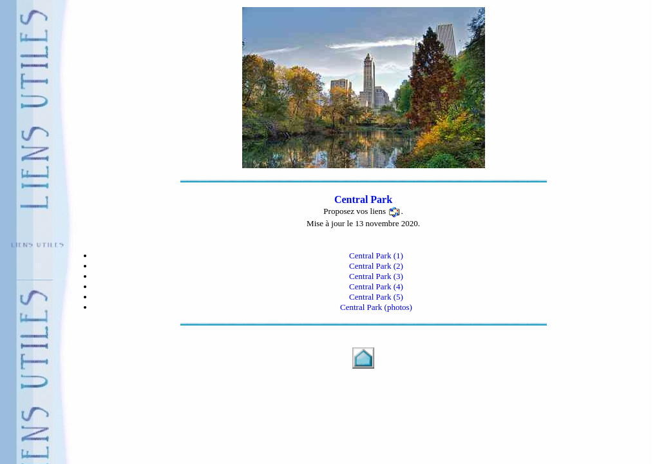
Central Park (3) (376, 276)
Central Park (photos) (376, 307)
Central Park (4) (376, 286)
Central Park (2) (376, 266)
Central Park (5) (376, 297)
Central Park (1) (376, 255)
